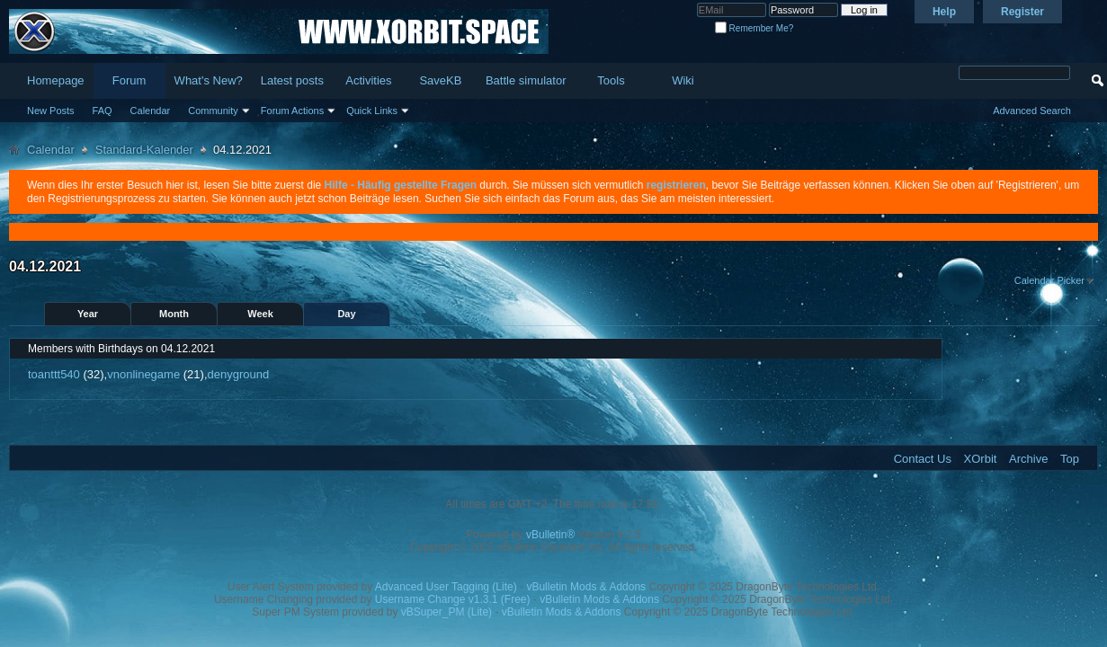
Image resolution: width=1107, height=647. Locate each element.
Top (1069, 458)
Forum (129, 80)
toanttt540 (54, 374)
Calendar (150, 110)
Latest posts (292, 80)
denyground (239, 374)
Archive (1028, 458)
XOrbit (980, 458)
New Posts (51, 110)
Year (87, 313)
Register (1022, 11)
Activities (368, 80)
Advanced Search (1032, 110)
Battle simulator (526, 80)
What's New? (208, 80)
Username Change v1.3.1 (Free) (453, 599)
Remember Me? (754, 28)
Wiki (683, 80)
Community (213, 110)
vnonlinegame (143, 374)
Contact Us (922, 458)
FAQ (102, 110)
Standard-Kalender (144, 149)
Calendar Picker (1049, 280)
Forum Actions (292, 110)
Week (260, 313)
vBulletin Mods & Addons (586, 587)
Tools (610, 80)
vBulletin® (550, 534)
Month (174, 313)
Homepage (56, 80)
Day (346, 313)
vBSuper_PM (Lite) (446, 612)
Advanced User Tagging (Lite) (446, 587)
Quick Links (371, 110)
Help (944, 11)
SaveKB (440, 80)
